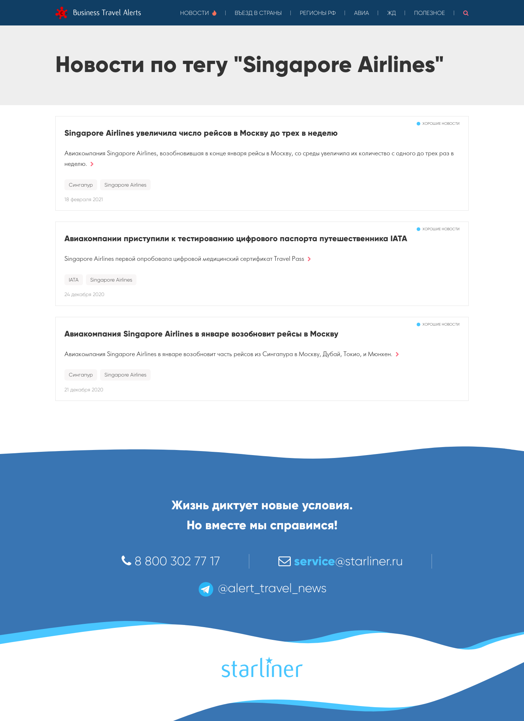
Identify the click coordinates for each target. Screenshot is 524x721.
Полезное (429, 12)
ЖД (391, 12)
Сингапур (81, 185)
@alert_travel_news (262, 588)
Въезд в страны (258, 12)
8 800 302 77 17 (171, 561)
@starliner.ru (340, 561)
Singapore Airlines (125, 185)
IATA (74, 280)
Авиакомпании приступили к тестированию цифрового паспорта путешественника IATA (235, 238)
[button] (466, 12)
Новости (198, 12)
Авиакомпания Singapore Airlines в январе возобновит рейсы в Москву (201, 334)
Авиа (361, 12)
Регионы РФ (318, 12)
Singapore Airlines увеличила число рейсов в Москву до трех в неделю (201, 133)
